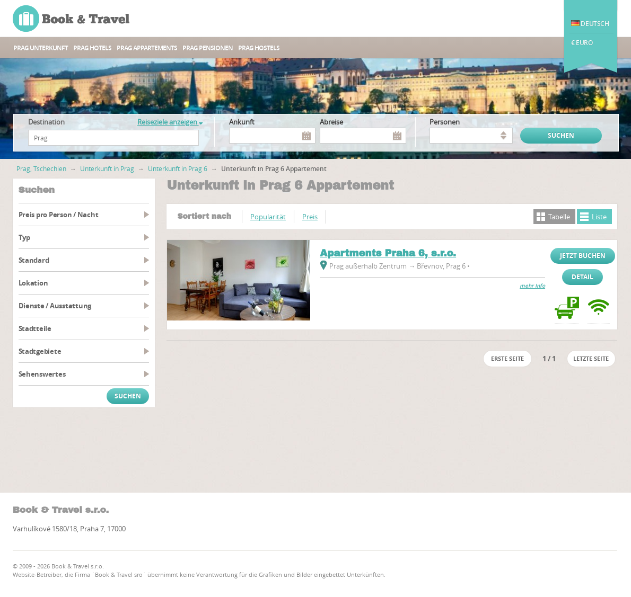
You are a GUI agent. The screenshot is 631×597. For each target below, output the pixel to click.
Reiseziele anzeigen (170, 122)
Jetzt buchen (583, 255)
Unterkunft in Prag (107, 168)
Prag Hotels (92, 47)
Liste (599, 216)
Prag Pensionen (207, 47)
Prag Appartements (147, 47)
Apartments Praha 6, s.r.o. (388, 253)
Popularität (268, 216)
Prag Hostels (258, 47)
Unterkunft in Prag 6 (177, 168)
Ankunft (242, 122)
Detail (582, 276)
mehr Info (532, 285)
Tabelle (559, 216)
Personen (445, 122)
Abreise (331, 122)
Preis (310, 216)
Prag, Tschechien (41, 168)
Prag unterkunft (40, 47)
